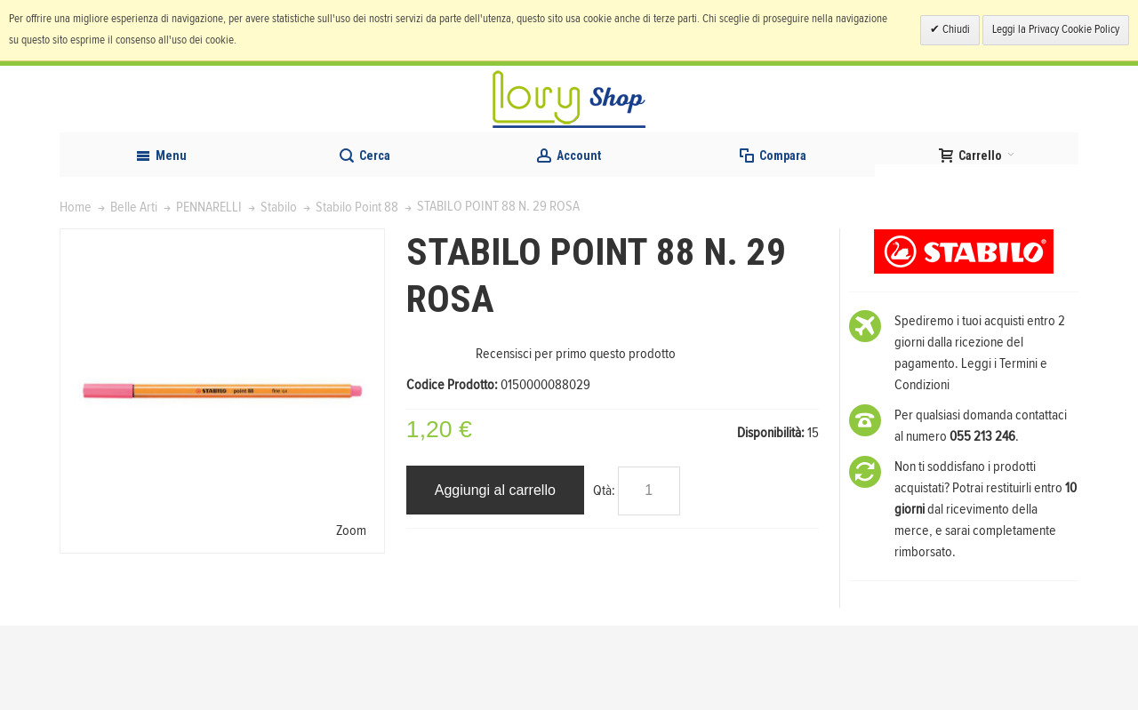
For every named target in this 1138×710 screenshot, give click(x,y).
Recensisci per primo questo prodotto (576, 438)
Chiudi (955, 30)
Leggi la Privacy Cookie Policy (1055, 30)
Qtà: (604, 575)
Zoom (351, 615)
